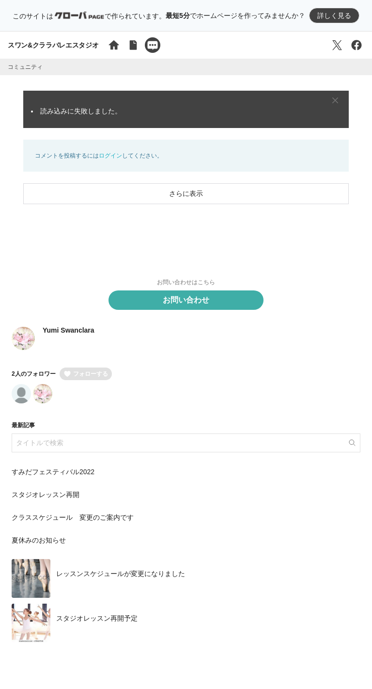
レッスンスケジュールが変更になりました (120, 574)
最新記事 (23, 425)
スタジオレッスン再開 (45, 494)
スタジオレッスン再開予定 (97, 619)
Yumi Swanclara (68, 330)
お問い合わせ (186, 300)
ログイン (110, 155)
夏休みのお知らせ (39, 540)
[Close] (335, 100)
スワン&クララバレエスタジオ (53, 45)
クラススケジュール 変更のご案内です (73, 517)
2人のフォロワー (34, 373)
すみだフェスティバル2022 (53, 472)
